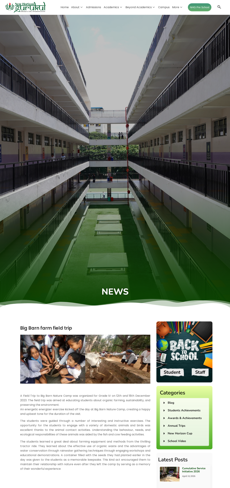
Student (172, 372)
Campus (164, 7)
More (177, 7)
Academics (113, 7)
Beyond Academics (140, 7)
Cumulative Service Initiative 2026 (193, 470)
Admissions (93, 7)
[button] (24, 360)
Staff (200, 372)
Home (65, 7)
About (77, 7)
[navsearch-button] (219, 7)
